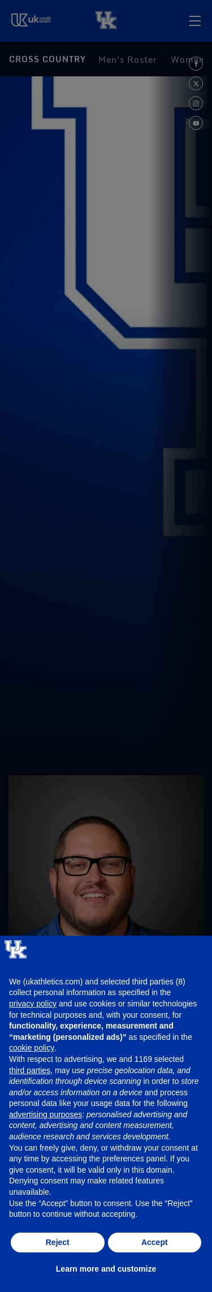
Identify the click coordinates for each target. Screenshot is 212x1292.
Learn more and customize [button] (106, 1268)
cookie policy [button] (31, 1047)
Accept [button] (154, 1242)
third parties (29, 1070)
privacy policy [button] (33, 1003)
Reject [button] (58, 1242)
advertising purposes (45, 1114)
